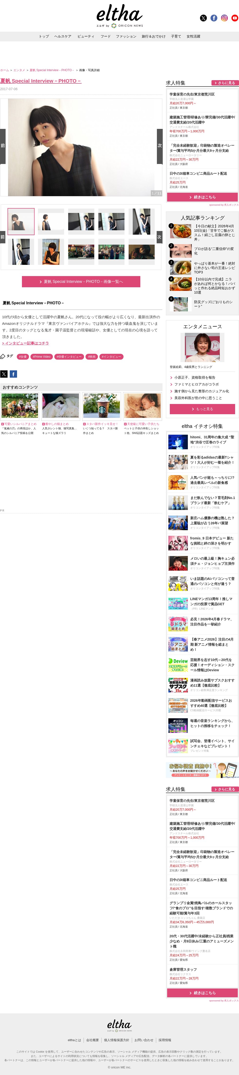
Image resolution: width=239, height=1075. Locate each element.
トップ (44, 36)
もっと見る (204, 409)
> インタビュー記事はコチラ (25, 343)
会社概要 (92, 1040)
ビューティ (86, 36)
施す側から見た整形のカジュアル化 (201, 391)
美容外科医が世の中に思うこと (198, 398)
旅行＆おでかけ (154, 36)
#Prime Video (41, 356)
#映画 (92, 356)
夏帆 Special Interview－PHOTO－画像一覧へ (83, 281)
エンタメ (19, 70)
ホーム (5, 70)
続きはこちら (205, 197)
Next (161, 147)
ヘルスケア (62, 36)
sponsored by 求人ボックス (224, 204)
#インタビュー (111, 356)
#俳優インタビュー (69, 356)
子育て (176, 36)
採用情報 (165, 1040)
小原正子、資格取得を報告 (194, 377)
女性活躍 (193, 36)
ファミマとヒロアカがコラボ (196, 384)
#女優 (23, 356)
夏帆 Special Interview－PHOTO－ (53, 70)
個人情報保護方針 (116, 1040)
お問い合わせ (143, 1040)
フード (106, 36)
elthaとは (74, 1040)
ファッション (126, 36)
